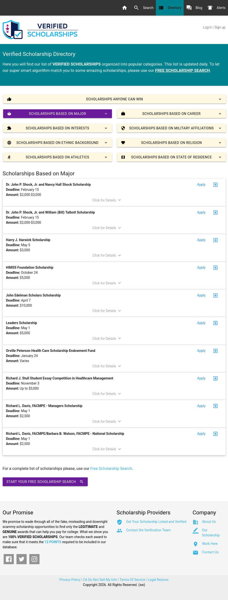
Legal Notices (158, 580)
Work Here (210, 544)
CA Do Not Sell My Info (100, 580)
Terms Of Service (132, 580)
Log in (207, 27)
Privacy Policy (70, 580)
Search (143, 8)
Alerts (216, 8)
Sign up (219, 27)
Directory (169, 8)
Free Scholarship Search (111, 468)
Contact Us (210, 552)
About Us (209, 522)
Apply (201, 184)
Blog (194, 8)
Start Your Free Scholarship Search (45, 481)
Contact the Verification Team (148, 530)
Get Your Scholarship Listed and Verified (156, 522)
